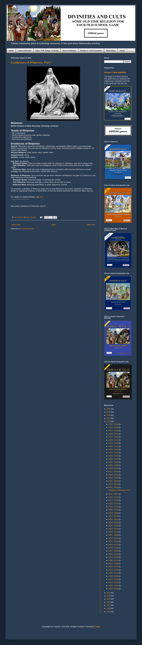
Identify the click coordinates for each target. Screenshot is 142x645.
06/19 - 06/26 (114, 513)
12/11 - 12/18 (114, 431)
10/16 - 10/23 (114, 456)
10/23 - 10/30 (114, 453)
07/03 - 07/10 (114, 507)
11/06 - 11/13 (114, 446)
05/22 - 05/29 (114, 526)
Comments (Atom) (27, 229)
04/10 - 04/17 (114, 545)
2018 (109, 602)
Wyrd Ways (111, 51)
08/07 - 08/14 (114, 487)
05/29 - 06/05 (114, 522)
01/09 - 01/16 (114, 586)
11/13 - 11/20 (114, 443)
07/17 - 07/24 (114, 500)
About (122, 51)
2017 (109, 605)
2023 (109, 418)
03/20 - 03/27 (114, 554)
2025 (109, 412)
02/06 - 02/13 (114, 573)
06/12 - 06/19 (114, 516)
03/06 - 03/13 (114, 560)
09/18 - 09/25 (114, 468)
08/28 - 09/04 (114, 478)
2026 (109, 409)
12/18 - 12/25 (114, 427)
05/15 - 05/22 (114, 529)
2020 (109, 596)
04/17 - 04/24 (114, 541)
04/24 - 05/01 (114, 538)
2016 (109, 608)
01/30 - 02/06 (114, 576)
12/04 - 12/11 (114, 434)
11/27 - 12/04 (114, 437)
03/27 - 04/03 (114, 551)
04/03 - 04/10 (114, 548)
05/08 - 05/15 (114, 532)
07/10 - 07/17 (114, 504)
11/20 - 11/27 (114, 440)
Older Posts (91, 225)
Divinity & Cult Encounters (91, 51)
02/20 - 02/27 (114, 567)
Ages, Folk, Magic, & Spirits (47, 51)
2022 (109, 421)
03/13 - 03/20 (114, 557)
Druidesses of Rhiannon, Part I (31, 62)
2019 (109, 599)
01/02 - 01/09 (114, 589)
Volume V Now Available (115, 72)
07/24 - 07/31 (114, 497)
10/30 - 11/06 (114, 449)
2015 (109, 612)
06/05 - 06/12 (114, 519)
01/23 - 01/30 (114, 579)
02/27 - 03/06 (114, 563)
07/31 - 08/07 (114, 494)
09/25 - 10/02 (114, 465)
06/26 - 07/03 (114, 510)
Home (11, 51)
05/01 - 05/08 (114, 535)
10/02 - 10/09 (114, 462)
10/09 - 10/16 (114, 459)
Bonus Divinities (69, 51)
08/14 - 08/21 (114, 484)
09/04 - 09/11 (114, 475)
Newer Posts (16, 225)
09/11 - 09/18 (114, 472)
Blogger (97, 627)
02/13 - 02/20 (114, 570)
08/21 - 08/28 (114, 481)
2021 (109, 593)
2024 (109, 415)
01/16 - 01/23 (114, 582)
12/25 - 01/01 (114, 424)
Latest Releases (24, 51)
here (41, 197)
